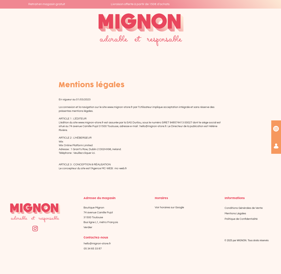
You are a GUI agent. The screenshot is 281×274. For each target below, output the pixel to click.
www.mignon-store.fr (120, 107)
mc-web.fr (121, 168)
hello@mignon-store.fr (153, 126)
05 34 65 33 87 (93, 248)
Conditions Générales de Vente (244, 208)
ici (93, 153)
